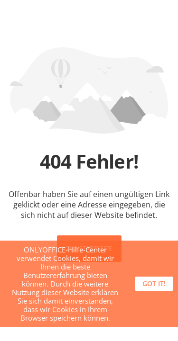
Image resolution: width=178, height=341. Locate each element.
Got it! (154, 283)
